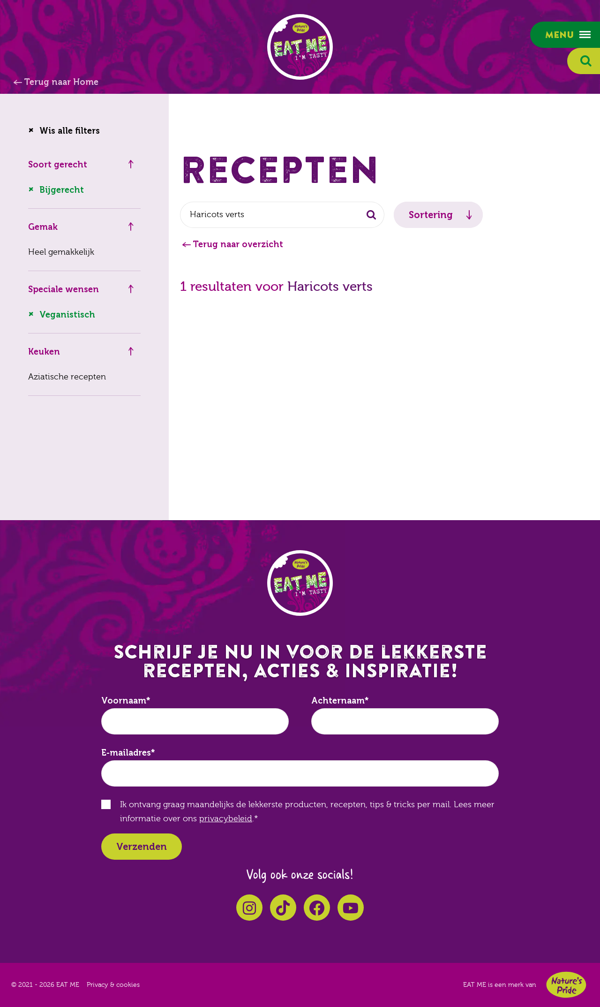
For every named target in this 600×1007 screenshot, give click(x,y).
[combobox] (282, 215)
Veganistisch (67, 315)
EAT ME (300, 47)
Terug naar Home (61, 82)
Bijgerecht (61, 190)
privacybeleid (225, 819)
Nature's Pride (566, 984)
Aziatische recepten (67, 377)
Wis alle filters (69, 131)
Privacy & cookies (113, 985)
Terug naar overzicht (238, 244)
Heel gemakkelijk (61, 252)
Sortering (431, 214)
